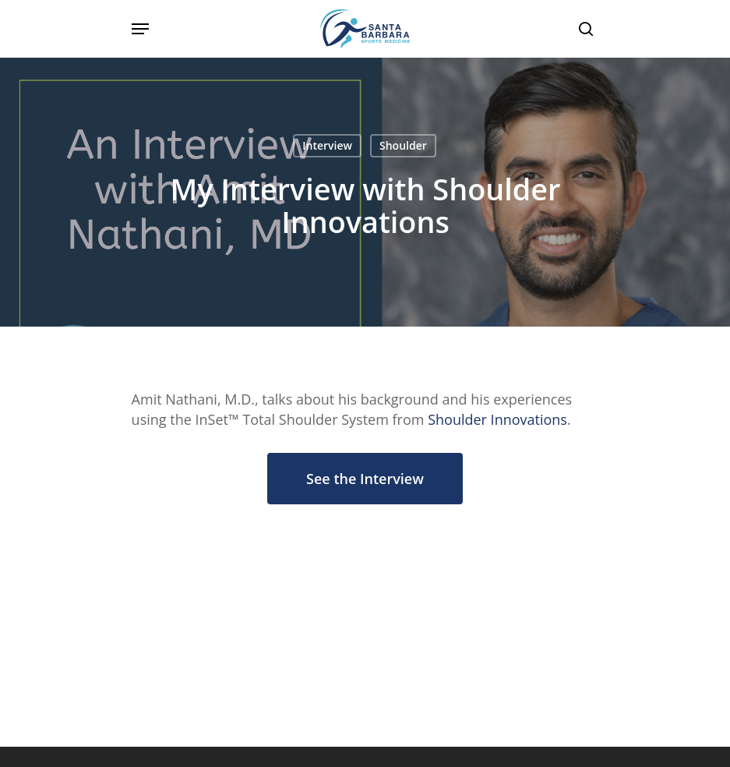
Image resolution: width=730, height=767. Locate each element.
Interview (327, 145)
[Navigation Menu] (140, 29)
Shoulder (403, 145)
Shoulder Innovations (497, 419)
